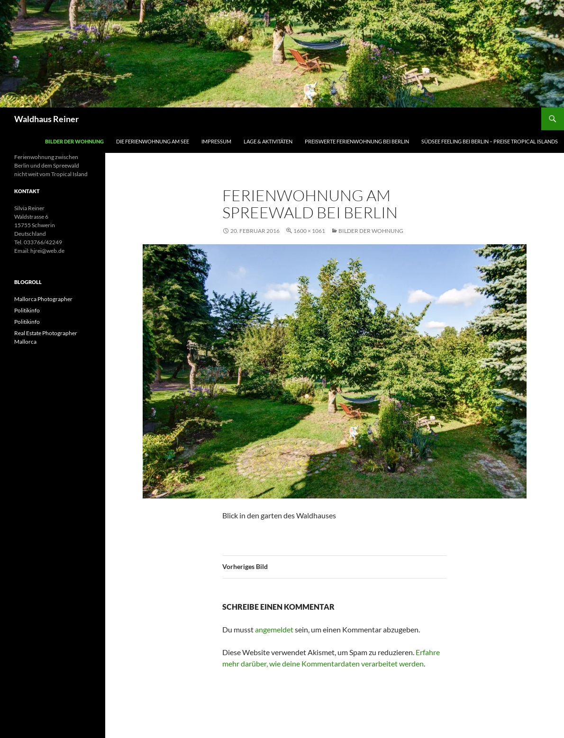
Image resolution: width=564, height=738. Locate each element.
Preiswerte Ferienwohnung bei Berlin (357, 141)
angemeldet (274, 629)
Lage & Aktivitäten (268, 141)
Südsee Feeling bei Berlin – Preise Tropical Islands (489, 141)
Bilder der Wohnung (74, 141)
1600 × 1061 (309, 230)
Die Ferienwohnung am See (152, 141)
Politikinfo (27, 310)
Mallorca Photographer (43, 298)
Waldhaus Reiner (46, 119)
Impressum (216, 141)
